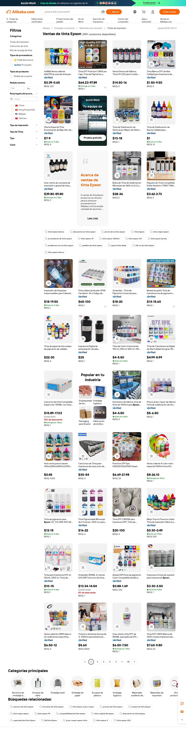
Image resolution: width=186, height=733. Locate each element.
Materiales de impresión (91, 28)
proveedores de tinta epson (58, 238)
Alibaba (46, 28)
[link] (182, 703)
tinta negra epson (159, 232)
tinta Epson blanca (54, 232)
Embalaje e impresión (64, 28)
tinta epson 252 (122, 720)
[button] (103, 12)
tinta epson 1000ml (109, 238)
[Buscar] (114, 11)
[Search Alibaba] (71, 11)
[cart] (144, 12)
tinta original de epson (102, 713)
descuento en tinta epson (82, 232)
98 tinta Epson (49, 720)
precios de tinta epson (111, 707)
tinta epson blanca (54, 252)
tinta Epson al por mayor (81, 707)
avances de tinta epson (21, 707)
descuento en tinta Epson (132, 713)
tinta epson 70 (85, 238)
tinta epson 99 (42, 713)
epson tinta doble (117, 245)
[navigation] (23, 345)
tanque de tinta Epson (139, 707)
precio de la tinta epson (113, 232)
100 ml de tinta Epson (143, 245)
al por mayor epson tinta (75, 720)
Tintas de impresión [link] (116, 28)
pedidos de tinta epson (90, 245)
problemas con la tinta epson (59, 245)
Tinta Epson (137, 232)
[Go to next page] (134, 662)
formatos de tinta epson (51, 707)
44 (128, 662)
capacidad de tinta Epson (22, 720)
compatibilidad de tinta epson (70, 713)
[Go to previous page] (85, 662)
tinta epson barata (157, 238)
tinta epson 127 (133, 238)
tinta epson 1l (100, 720)
